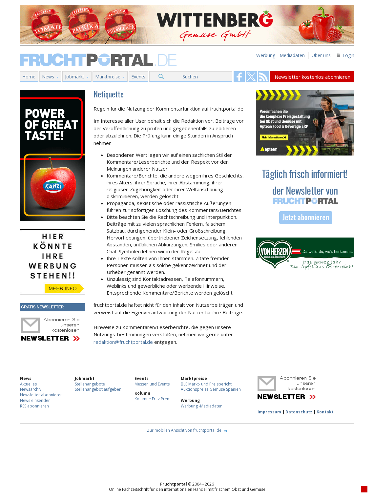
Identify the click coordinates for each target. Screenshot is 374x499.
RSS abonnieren (34, 406)
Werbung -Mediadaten (201, 406)
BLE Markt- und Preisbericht (206, 384)
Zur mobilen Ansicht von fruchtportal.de (184, 430)
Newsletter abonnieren (41, 395)
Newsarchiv (30, 389)
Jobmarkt (74, 76)
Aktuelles (28, 384)
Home (28, 76)
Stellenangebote (90, 384)
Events (138, 76)
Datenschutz (298, 412)
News (48, 76)
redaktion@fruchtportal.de (123, 342)
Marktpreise (107, 76)
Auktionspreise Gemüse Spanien (211, 389)
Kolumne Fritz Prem (153, 399)
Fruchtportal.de (99, 59)
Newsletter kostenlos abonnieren (312, 76)
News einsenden (35, 400)
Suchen (190, 76)
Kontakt (325, 412)
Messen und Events (152, 384)
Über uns (321, 55)
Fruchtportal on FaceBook (239, 76)
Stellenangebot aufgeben (98, 389)
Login (348, 55)
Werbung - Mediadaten (280, 55)
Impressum (269, 412)
